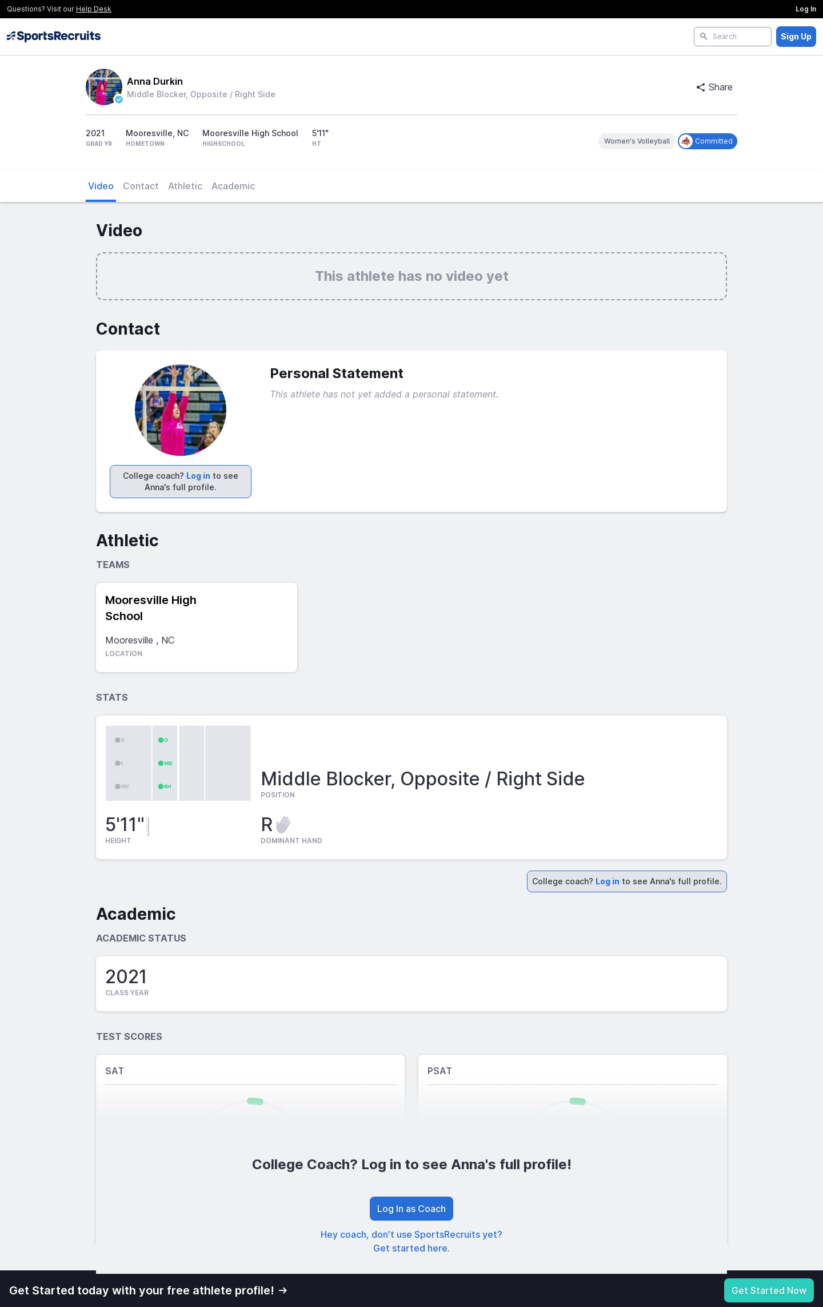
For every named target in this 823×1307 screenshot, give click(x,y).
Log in (198, 475)
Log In (806, 9)
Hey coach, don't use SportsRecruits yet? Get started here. (411, 1241)
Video (101, 186)
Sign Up (796, 36)
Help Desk (93, 9)
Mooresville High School (151, 608)
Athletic (185, 186)
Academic (233, 186)
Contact (141, 186)
